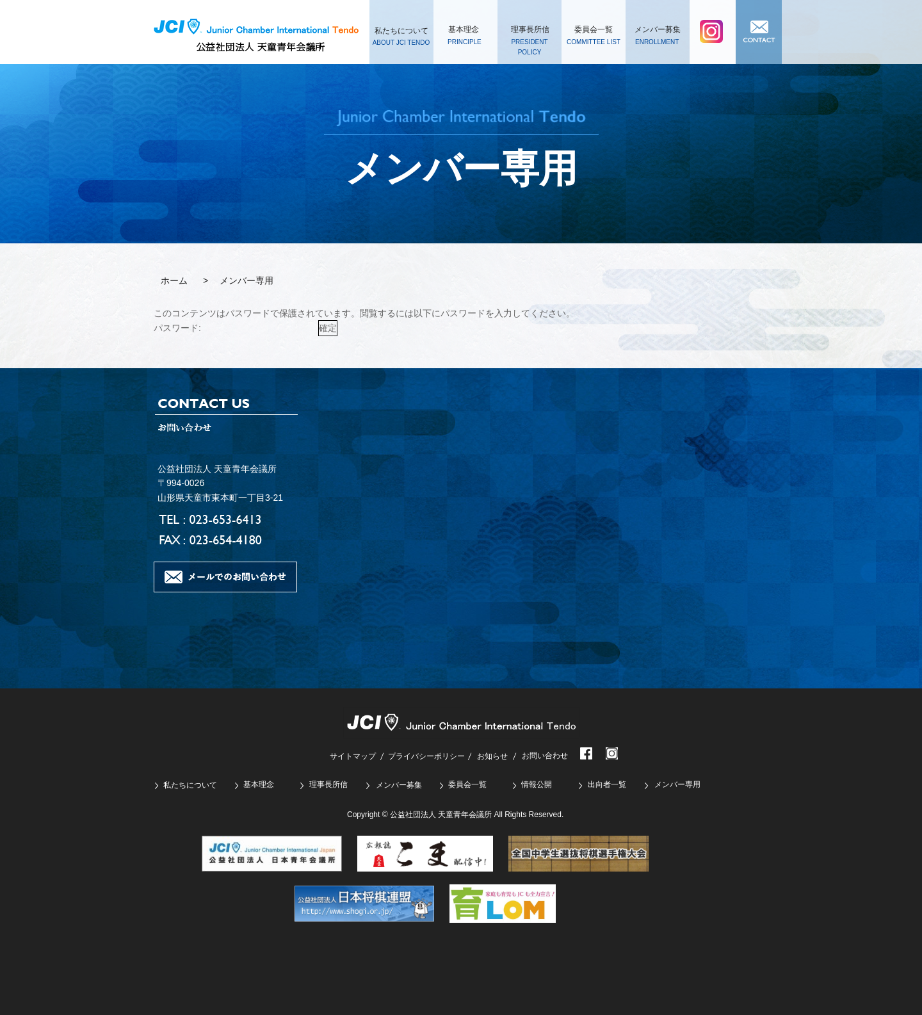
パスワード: (235, 328)
